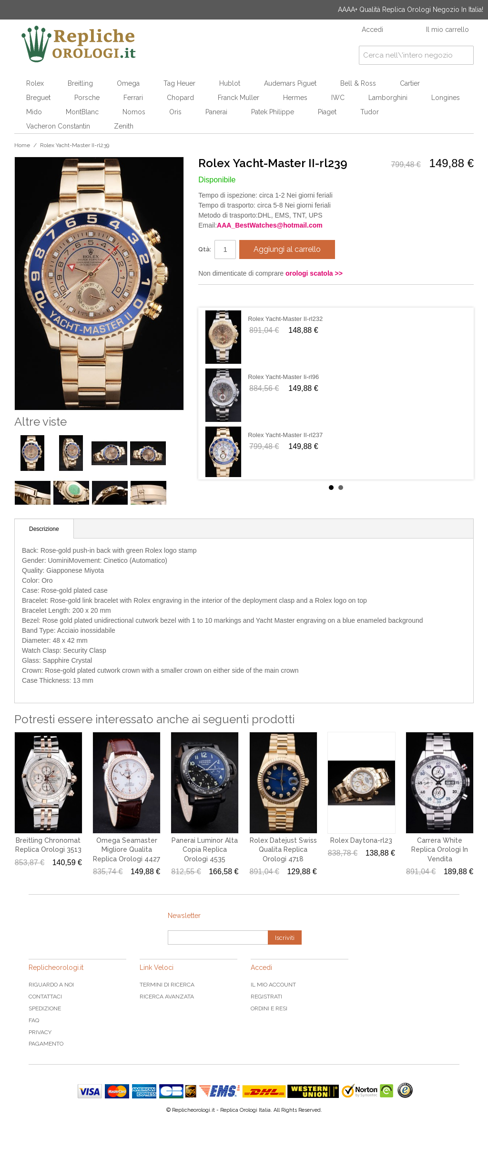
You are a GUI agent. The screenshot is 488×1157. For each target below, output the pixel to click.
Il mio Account (273, 984)
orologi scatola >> (314, 273)
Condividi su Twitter (234, 295)
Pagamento (46, 1043)
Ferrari (133, 97)
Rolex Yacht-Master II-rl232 (285, 318)
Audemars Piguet (290, 83)
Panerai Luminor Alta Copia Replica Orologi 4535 (205, 850)
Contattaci (45, 996)
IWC (338, 97)
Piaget (327, 112)
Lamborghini (387, 97)
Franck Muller (238, 97)
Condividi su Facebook (215, 295)
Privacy (40, 1032)
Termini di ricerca (167, 984)
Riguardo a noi (51, 984)
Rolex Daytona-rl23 (361, 840)
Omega (128, 83)
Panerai (216, 112)
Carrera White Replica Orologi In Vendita (439, 850)
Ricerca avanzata (167, 996)
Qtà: (204, 249)
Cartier (410, 83)
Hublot (229, 83)
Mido (34, 112)
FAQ (34, 1020)
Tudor (369, 112)
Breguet (38, 97)
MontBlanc (82, 112)
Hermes (295, 97)
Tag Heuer (179, 83)
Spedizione (45, 1008)
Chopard (180, 97)
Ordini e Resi (269, 1008)
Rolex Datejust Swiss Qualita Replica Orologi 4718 (283, 850)
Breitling (80, 83)
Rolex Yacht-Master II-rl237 (285, 435)
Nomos (133, 112)
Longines (445, 97)
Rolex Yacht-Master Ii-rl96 (283, 376)
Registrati (266, 996)
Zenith (123, 126)
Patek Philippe (272, 112)
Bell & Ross (358, 83)
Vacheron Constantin (58, 126)
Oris (175, 112)
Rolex (35, 83)
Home (22, 145)
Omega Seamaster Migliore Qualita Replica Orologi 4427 (126, 850)
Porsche (87, 97)
